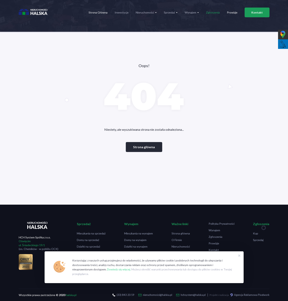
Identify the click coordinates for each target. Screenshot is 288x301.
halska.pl (71, 295)
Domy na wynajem (135, 240)
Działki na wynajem (135, 246)
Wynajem (192, 12)
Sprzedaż (171, 12)
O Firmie (177, 240)
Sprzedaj (258, 240)
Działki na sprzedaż (88, 246)
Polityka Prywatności (221, 223)
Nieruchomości (146, 12)
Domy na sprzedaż (88, 240)
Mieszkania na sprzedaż (91, 233)
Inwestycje (122, 12)
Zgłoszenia (213, 12)
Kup (255, 233)
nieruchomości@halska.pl (157, 294)
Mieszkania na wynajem (138, 233)
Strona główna (144, 147)
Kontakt (257, 12)
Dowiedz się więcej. (119, 269)
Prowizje (232, 12)
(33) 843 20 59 (125, 294)
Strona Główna (98, 12)
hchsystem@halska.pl (193, 294)
